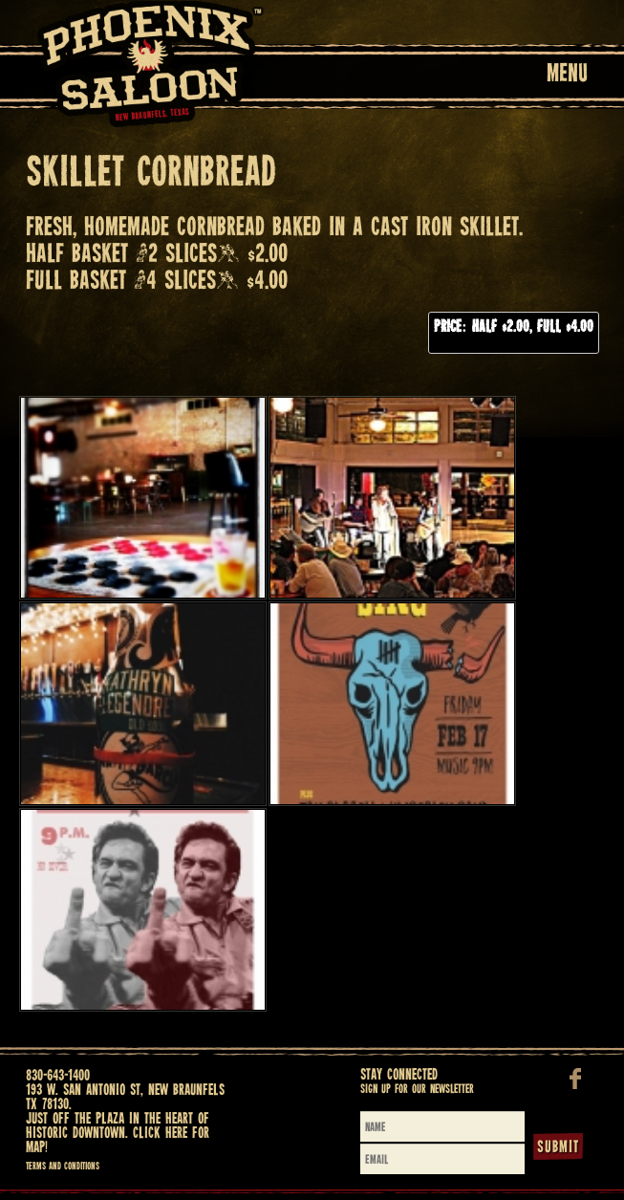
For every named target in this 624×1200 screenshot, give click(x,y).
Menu (567, 74)
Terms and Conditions (62, 1166)
